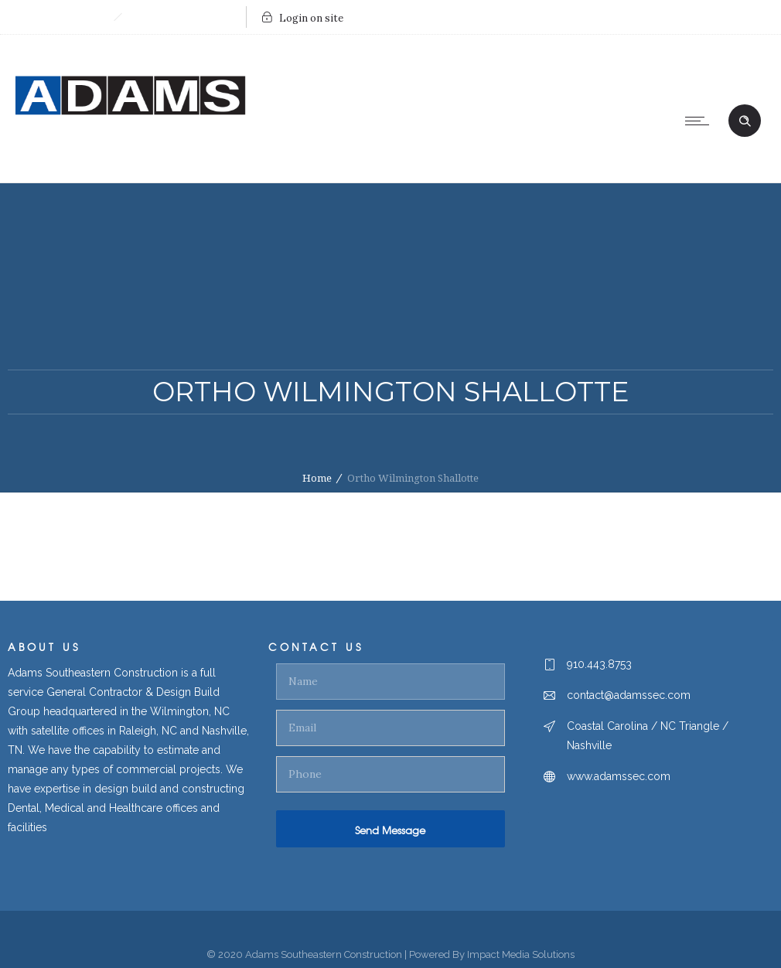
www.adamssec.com (618, 776)
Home (317, 478)
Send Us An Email (179, 16)
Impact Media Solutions (521, 954)
